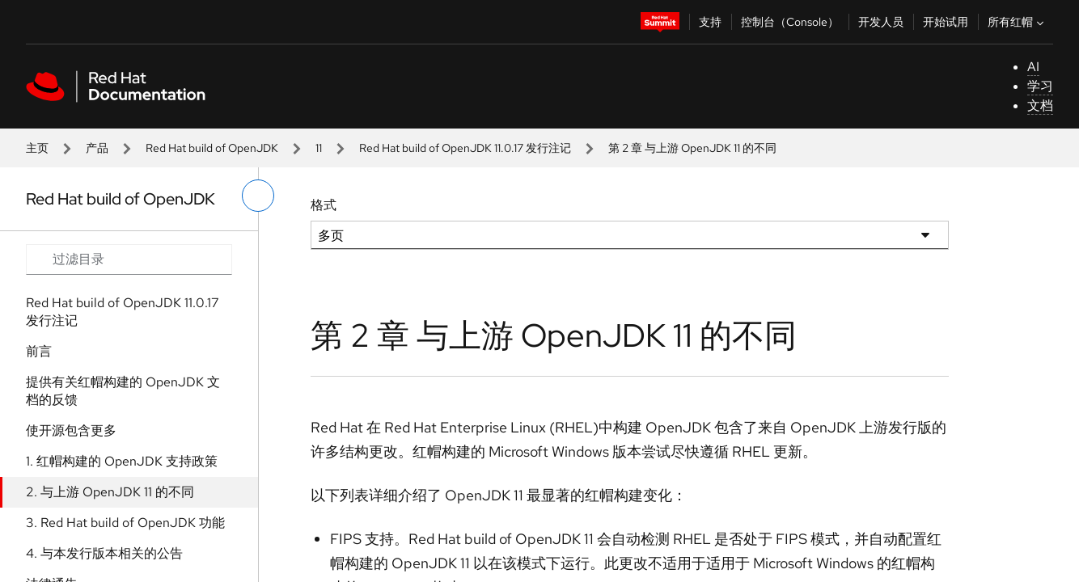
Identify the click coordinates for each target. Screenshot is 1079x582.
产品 (97, 148)
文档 (1040, 105)
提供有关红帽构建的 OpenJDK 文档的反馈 (123, 390)
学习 (1040, 86)
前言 (39, 351)
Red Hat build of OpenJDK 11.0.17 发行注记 (465, 148)
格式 (323, 204)
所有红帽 (1017, 22)
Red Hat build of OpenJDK (212, 148)
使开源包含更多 (71, 430)
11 (318, 148)
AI (1033, 66)
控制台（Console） (790, 22)
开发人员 (880, 22)
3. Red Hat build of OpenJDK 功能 (125, 522)
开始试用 (945, 22)
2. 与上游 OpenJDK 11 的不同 (110, 491)
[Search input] (129, 259)
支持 (710, 22)
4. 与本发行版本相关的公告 (104, 553)
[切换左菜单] (258, 195)
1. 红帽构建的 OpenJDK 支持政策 (122, 461)
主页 (37, 148)
